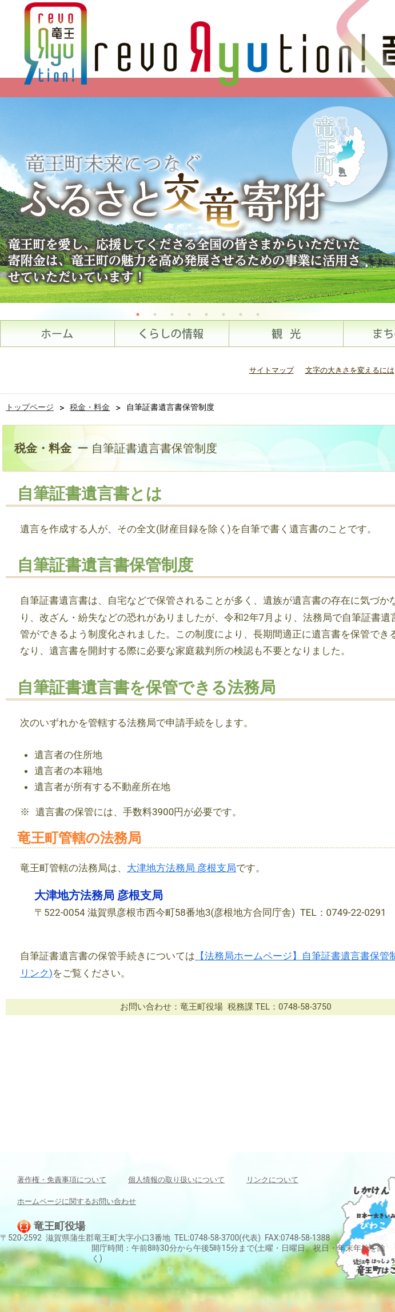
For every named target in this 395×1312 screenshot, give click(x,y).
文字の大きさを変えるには (349, 370)
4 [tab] (189, 314)
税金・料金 (90, 407)
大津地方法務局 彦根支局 (181, 868)
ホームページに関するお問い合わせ (76, 1201)
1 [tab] (137, 314)
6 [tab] (223, 314)
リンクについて (272, 1179)
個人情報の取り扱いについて (176, 1179)
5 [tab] (206, 314)
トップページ (30, 407)
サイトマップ (271, 370)
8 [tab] (258, 314)
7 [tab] (240, 314)
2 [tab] (155, 314)
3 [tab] (172, 314)
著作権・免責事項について (61, 1179)
